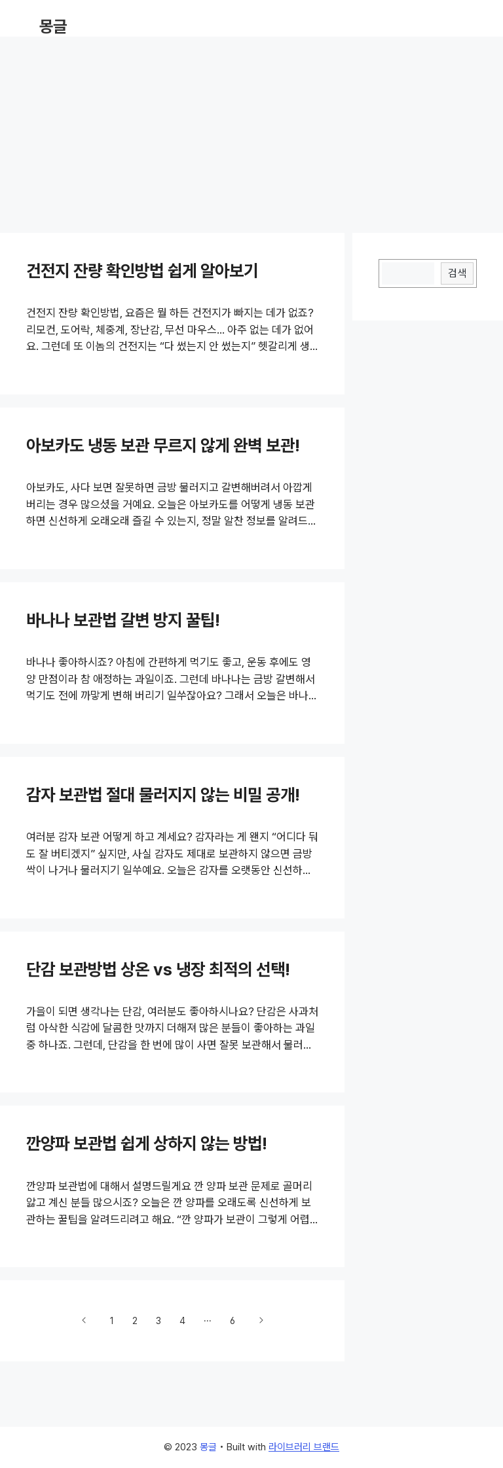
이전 (84, 1320)
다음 (260, 1320)
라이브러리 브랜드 (304, 1447)
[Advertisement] (251, 128)
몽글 (53, 26)
